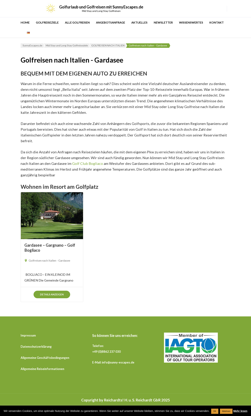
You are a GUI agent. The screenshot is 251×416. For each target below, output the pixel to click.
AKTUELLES (139, 22)
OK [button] (214, 411)
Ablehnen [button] (226, 411)
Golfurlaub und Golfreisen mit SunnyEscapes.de (101, 6)
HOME (25, 22)
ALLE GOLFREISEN (77, 22)
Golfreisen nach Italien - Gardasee (49, 260)
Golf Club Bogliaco (87, 163)
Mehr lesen (240, 410)
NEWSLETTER (163, 22)
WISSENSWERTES (191, 22)
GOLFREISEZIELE (47, 22)
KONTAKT (216, 22)
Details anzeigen (52, 294)
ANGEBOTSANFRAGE (110, 22)
